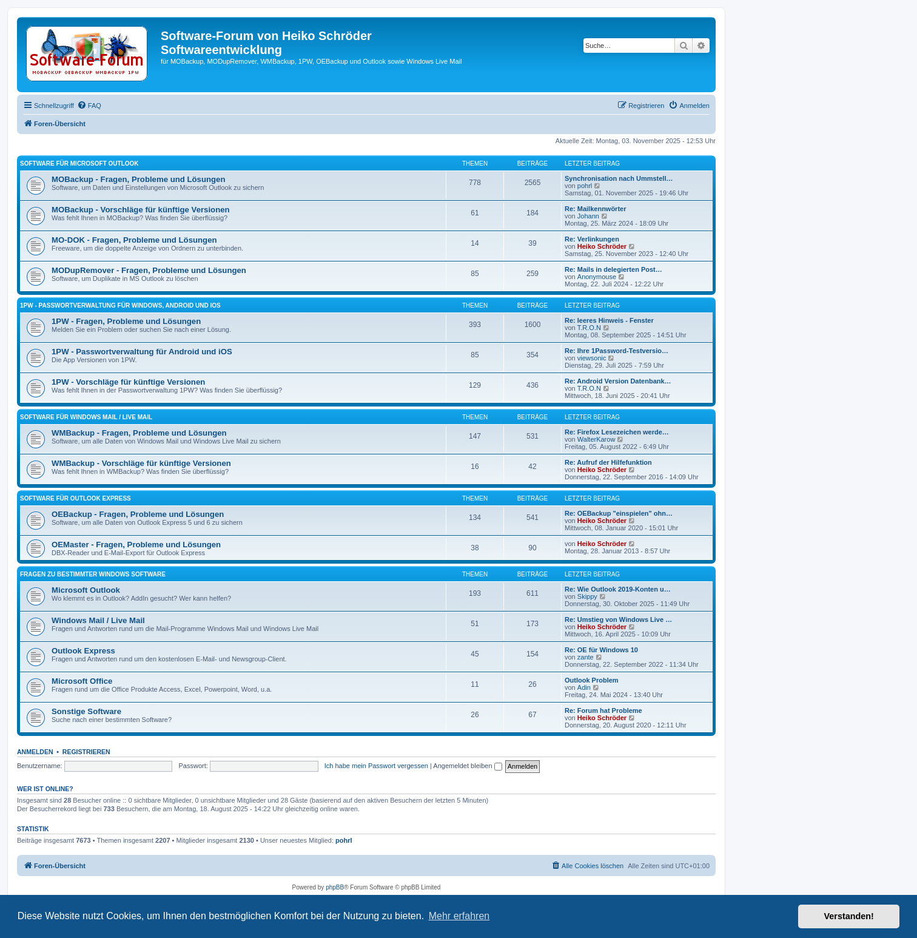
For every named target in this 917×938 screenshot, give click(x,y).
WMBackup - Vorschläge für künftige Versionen (141, 463)
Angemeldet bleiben (467, 765)
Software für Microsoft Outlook (79, 163)
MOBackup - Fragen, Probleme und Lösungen (139, 179)
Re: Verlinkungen (592, 239)
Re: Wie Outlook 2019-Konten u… (618, 589)
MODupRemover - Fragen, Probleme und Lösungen (149, 270)
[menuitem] (89, 105)
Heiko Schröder (601, 246)
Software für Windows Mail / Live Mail (86, 417)
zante (585, 657)
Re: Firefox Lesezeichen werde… (617, 432)
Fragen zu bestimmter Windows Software (93, 574)
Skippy (587, 596)
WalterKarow (596, 439)
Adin (584, 687)
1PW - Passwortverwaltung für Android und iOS (142, 351)
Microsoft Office (82, 681)
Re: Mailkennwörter (595, 208)
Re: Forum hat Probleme (603, 710)
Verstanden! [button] (849, 916)
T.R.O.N (589, 327)
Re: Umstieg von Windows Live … (618, 619)
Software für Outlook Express (75, 498)
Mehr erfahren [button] (459, 916)
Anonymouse (596, 276)
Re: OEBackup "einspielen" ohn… (619, 513)
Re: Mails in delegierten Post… (613, 269)
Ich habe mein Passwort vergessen (376, 765)
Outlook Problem (592, 680)
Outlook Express (83, 650)
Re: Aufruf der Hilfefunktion (608, 462)
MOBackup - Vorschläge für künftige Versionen (141, 209)
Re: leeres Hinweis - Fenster (609, 320)
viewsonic (591, 358)
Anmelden (35, 751)
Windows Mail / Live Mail (98, 620)
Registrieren (86, 751)
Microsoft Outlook (86, 590)
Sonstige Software (86, 711)
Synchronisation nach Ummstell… (619, 178)
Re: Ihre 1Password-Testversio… (616, 350)
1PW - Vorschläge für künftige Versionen (128, 381)
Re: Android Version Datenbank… (618, 381)
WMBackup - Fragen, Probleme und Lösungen (139, 432)
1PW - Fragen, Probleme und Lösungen (126, 321)
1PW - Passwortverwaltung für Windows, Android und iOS (120, 305)
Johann (588, 216)
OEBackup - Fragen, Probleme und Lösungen (138, 514)
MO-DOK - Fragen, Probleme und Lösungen (134, 240)
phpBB (335, 887)
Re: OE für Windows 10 (601, 649)
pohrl (584, 185)
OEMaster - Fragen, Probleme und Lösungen (136, 544)
